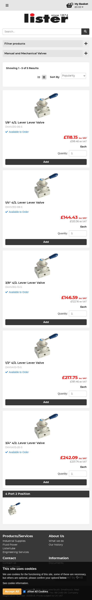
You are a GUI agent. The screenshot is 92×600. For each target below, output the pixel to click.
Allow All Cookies (37, 591)
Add (46, 162)
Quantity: (63, 153)
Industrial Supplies (14, 541)
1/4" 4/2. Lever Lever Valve (24, 202)
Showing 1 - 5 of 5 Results (22, 68)
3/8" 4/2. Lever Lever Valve (25, 282)
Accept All (12, 591)
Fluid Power (10, 545)
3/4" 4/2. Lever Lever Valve (25, 443)
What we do (56, 541)
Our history (56, 545)
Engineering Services (16, 552)
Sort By (54, 77)
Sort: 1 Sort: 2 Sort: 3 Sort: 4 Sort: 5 (73, 76)
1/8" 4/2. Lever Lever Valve (24, 122)
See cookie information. (16, 583)
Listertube (9, 548)
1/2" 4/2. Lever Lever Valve (24, 362)
